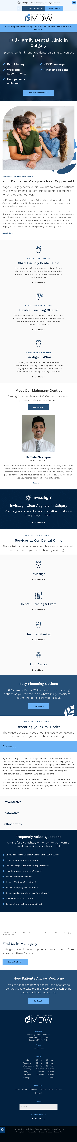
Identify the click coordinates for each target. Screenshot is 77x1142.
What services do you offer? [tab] (19, 898)
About (24, 1089)
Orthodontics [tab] (12, 824)
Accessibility (32, 1132)
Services (33, 1089)
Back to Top (58, 1132)
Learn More (37, 522)
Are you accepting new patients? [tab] (22, 887)
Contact (38, 1093)
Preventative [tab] (12, 802)
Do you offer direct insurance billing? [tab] (24, 904)
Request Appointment (38, 93)
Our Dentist (38, 407)
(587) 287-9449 (38, 1049)
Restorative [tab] (11, 813)
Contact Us (38, 1001)
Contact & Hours (15, 962)
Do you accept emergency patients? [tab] (23, 860)
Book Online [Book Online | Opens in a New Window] (54, 9)
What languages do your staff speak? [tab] (24, 871)
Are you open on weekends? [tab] (19, 876)
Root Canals (38, 664)
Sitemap (49, 1132)
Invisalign (38, 574)
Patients (43, 1089)
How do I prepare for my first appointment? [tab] (27, 865)
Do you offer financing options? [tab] (21, 882)
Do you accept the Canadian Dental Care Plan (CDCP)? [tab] (32, 855)
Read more (38, 483)
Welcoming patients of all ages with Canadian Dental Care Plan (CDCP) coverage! (38, 28)
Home (17, 1089)
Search (41, 1132)
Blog (51, 1089)
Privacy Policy (20, 1132)
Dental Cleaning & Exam (38, 604)
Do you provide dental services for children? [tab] (27, 893)
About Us (7, 233)
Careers (59, 1089)
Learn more (37, 283)
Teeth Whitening (38, 634)
